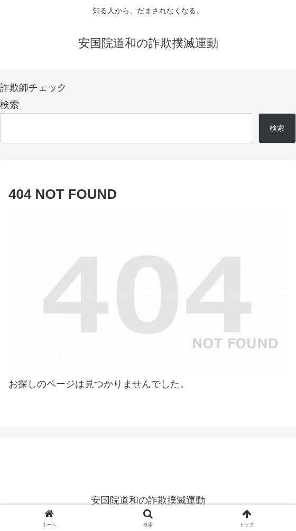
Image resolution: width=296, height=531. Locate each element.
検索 (9, 104)
